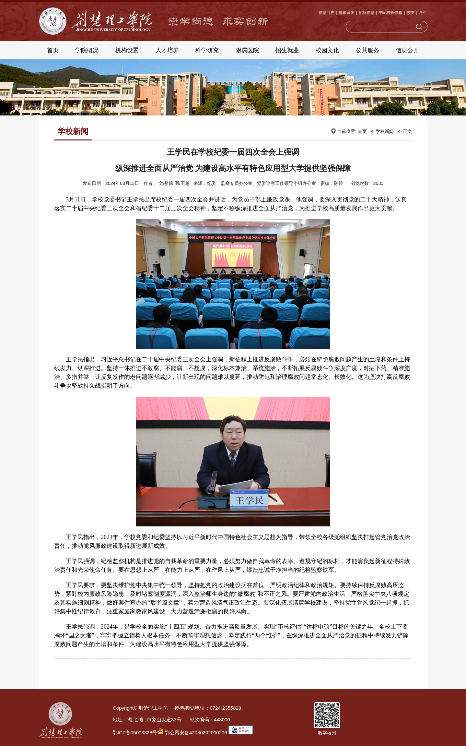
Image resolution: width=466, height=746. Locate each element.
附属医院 (247, 50)
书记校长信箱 (390, 12)
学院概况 (87, 50)
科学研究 (207, 50)
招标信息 (366, 12)
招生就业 (287, 50)
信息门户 (326, 12)
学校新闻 (385, 131)
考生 (423, 12)
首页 (53, 50)
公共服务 (367, 50)
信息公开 (407, 50)
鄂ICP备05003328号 (135, 732)
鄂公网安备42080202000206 (192, 732)
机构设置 (127, 50)
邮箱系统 (346, 12)
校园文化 (327, 50)
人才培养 (167, 50)
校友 (410, 12)
